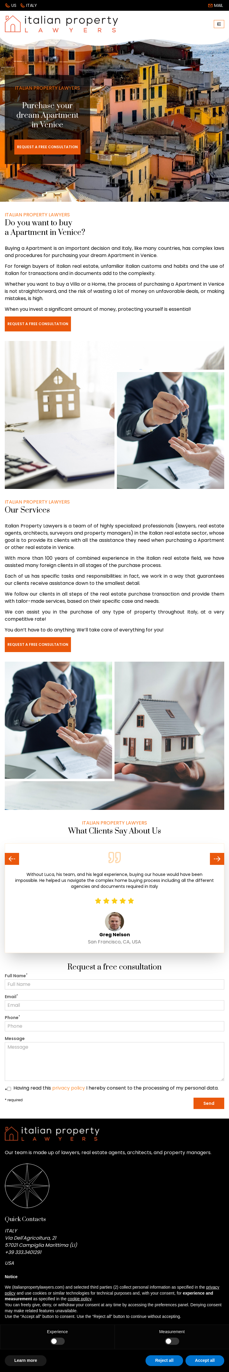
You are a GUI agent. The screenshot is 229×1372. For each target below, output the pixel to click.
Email (11, 997)
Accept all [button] (205, 1360)
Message (15, 1038)
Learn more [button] (25, 1360)
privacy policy (68, 1088)
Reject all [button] (164, 1360)
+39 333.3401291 (23, 1252)
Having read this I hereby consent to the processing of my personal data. (116, 1088)
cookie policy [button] (79, 1298)
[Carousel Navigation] (114, 859)
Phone (12, 1018)
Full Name (16, 976)
